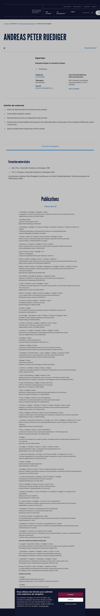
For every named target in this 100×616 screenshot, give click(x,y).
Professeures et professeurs (27, 22)
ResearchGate (89, 46)
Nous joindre (67, 6)
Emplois (84, 6)
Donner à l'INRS (89, 11)
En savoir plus (43, 607)
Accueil (6, 22)
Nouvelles (77, 6)
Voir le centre (74, 87)
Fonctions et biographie (50, 145)
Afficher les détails (84, 608)
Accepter (84, 599)
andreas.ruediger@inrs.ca (44, 86)
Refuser (84, 604)
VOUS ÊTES (57, 6)
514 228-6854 (39, 75)
